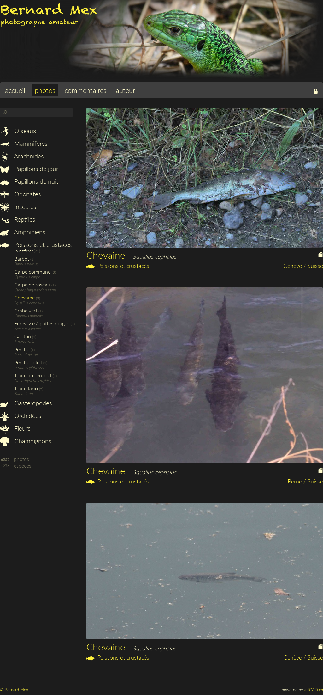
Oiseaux (18, 130)
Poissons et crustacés (36, 244)
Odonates (20, 194)
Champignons (25, 441)
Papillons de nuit (29, 181)
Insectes (18, 206)
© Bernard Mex (14, 689)
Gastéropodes (26, 403)
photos (45, 90)
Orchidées (20, 415)
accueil (15, 90)
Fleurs (15, 428)
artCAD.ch (313, 689)
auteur (125, 90)
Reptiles (17, 219)
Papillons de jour (29, 168)
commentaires (85, 90)
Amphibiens (22, 232)
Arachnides (22, 156)
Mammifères (24, 143)
